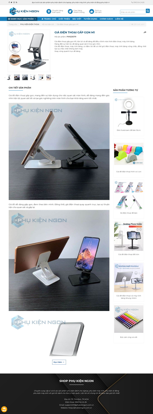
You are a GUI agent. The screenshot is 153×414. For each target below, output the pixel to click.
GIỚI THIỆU (64, 19)
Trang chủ (13, 24)
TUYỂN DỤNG (90, 19)
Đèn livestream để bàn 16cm (129, 130)
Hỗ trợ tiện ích (48, 24)
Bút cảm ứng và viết (128, 337)
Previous (5, 77)
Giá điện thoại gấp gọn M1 (67, 24)
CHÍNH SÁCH (106, 19)
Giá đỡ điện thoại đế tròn (128, 254)
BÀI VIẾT (77, 19)
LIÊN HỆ (119, 19)
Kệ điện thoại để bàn (128, 213)
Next (53, 77)
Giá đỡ (12, 204)
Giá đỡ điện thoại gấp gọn (21, 95)
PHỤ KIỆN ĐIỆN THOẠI (29, 24)
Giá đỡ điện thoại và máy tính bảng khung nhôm (128, 297)
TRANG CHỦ (49, 19)
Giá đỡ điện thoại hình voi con (128, 172)
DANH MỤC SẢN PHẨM (22, 19)
